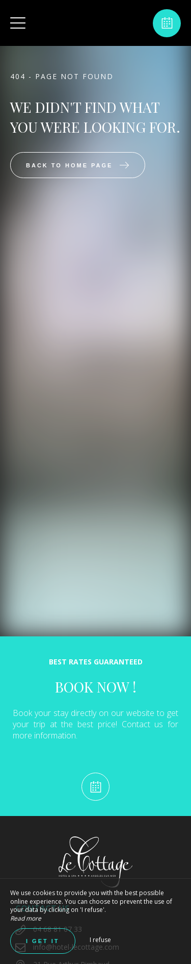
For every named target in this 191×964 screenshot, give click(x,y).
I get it (43, 941)
